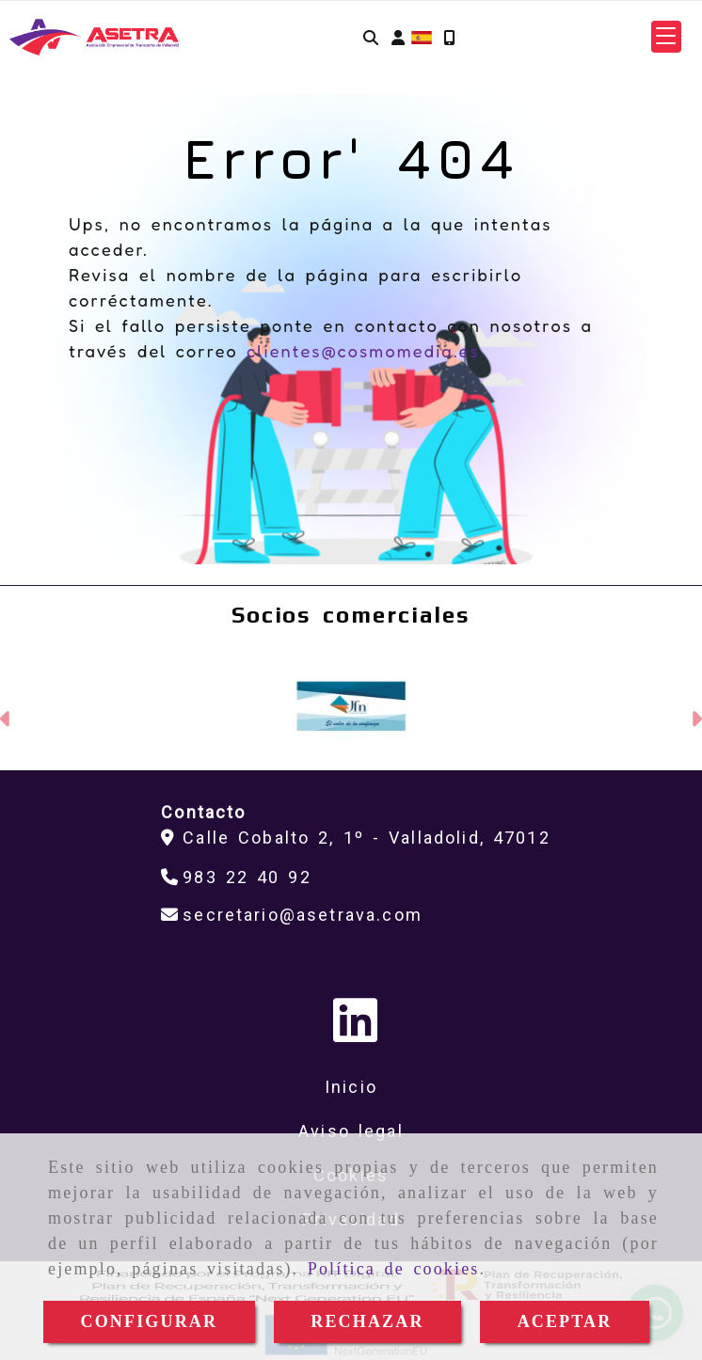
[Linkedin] (355, 1033)
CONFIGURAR (149, 1321)
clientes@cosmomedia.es (363, 350)
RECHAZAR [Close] (367, 1321)
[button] (398, 37)
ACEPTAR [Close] (565, 1321)
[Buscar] (371, 37)
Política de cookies (394, 1268)
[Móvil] (449, 37)
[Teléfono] (236, 877)
